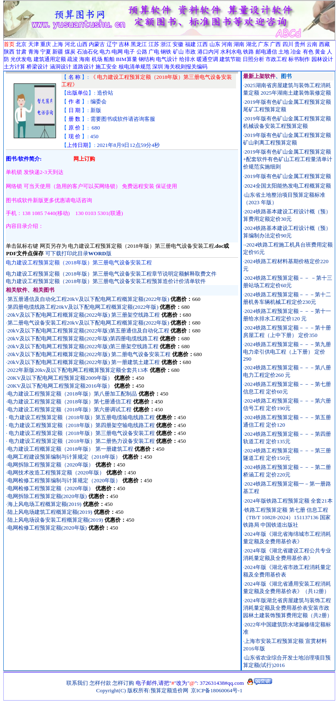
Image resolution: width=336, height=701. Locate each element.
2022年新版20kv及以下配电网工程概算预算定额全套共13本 (78, 370)
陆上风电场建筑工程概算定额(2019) (50, 512)
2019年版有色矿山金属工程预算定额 (287, 176)
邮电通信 (266, 52)
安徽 (178, 44)
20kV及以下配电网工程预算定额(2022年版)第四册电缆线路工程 (82, 338)
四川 (287, 44)
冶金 (295, 52)
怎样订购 (123, 683)
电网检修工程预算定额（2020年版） (50, 488)
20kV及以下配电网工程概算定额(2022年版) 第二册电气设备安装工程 (88, 354)
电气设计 (167, 59)
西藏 (324, 44)
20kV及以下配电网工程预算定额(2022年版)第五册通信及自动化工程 (88, 330)
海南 (84, 59)
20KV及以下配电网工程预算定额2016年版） (60, 386)
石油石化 (87, 52)
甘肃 (21, 52)
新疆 (57, 52)
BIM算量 (126, 59)
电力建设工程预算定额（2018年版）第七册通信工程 (70, 401)
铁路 (248, 52)
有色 (308, 52)
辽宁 (112, 44)
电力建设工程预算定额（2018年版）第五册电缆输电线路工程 (81, 417)
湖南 (239, 44)
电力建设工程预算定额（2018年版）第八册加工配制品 (73, 394)
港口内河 (208, 52)
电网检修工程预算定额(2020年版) (47, 528)
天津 (33, 44)
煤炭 (70, 52)
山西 (82, 44)
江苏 (154, 44)
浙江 (166, 44)
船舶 (109, 59)
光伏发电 (21, 59)
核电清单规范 (135, 67)
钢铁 (166, 52)
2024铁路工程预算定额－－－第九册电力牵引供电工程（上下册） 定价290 (287, 351)
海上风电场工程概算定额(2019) (44, 504)
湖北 (251, 44)
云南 (312, 44)
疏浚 (72, 59)
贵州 (300, 44)
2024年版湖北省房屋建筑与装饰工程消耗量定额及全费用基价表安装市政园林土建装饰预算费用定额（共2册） (287, 607)
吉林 (124, 44)
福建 (190, 44)
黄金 (320, 52)
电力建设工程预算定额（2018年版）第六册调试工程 (70, 409)
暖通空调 (207, 59)
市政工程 (276, 59)
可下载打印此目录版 (78, 253)
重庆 (45, 44)
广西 (275, 44)
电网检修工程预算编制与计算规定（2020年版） (64, 480)
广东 (263, 44)
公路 (141, 52)
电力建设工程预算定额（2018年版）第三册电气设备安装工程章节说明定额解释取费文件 (111, 274)
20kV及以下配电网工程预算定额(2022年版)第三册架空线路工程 (82, 346)
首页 (9, 44)
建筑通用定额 (50, 59)
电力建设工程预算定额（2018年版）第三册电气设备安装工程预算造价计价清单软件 (106, 281)
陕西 (9, 52)
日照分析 (253, 59)
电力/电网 (111, 52)
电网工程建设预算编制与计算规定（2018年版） (64, 457)
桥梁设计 (37, 67)
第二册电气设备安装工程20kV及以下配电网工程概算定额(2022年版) (88, 323)
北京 (21, 44)
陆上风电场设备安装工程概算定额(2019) (55, 520)
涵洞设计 (60, 67)
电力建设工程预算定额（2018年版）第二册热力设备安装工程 (81, 441)
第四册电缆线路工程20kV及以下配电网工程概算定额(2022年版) (82, 307)
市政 (190, 52)
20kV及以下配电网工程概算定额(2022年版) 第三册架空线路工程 (83, 315)
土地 (283, 52)
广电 (154, 52)
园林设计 (322, 59)
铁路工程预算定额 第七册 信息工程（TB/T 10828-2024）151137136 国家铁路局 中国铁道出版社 (287, 517)
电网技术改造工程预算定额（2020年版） (56, 472)
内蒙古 (97, 44)
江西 (202, 44)
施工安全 (106, 67)
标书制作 (299, 59)
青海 (33, 52)
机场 (97, 59)
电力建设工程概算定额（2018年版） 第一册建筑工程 (70, 449)
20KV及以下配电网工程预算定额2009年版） (60, 378)
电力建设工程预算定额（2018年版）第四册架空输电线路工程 (81, 425)
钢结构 (147, 59)
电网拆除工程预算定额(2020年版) (47, 496)
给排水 (187, 59)
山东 (214, 44)
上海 (57, 44)
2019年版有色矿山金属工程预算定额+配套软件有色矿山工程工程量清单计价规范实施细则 (288, 159)
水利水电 (231, 52)
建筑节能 (230, 59)
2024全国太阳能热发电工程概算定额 (287, 186)
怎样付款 (100, 683)
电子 (129, 52)
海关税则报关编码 (185, 67)
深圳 (157, 67)
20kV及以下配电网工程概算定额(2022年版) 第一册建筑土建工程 (83, 362)
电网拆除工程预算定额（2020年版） (50, 465)
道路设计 (83, 67)
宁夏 (45, 52)
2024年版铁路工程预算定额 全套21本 (288, 501)
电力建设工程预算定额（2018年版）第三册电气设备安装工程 (81, 433)
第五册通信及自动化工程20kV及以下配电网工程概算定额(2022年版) (88, 299)
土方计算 (14, 67)
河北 (70, 44)
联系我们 (77, 683)
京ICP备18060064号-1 (216, 690)
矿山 (178, 52)
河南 (227, 44)
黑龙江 (139, 44)
